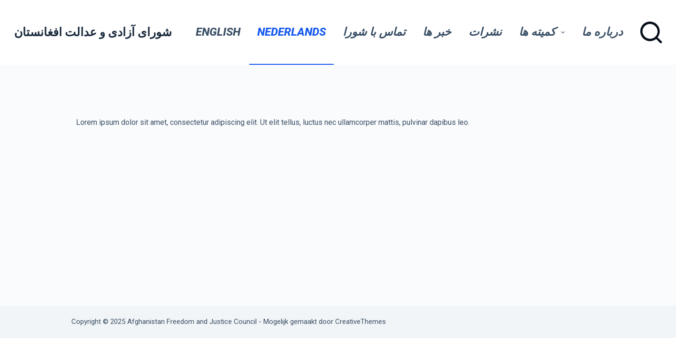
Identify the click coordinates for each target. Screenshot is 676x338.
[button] (562, 32)
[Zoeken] (651, 32)
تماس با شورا (374, 31)
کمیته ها (544, 32)
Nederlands (291, 31)
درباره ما (602, 31)
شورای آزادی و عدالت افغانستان (93, 32)
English (218, 31)
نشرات (485, 31)
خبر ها (436, 31)
